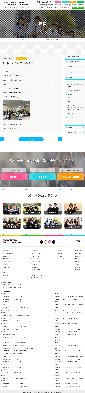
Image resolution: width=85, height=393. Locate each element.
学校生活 (70, 115)
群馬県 (3, 318)
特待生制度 (35, 273)
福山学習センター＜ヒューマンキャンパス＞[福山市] (68, 334)
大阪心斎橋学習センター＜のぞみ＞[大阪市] (67, 310)
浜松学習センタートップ (73, 56)
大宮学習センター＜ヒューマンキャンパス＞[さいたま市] (16, 326)
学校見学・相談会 (71, 177)
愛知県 (56, 294)
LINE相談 (80, 1)
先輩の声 (70, 67)
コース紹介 (5, 8)
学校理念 (56, 8)
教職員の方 (80, 4)
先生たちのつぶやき (73, 107)
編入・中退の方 (73, 4)
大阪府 (56, 307)
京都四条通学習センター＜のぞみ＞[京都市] (67, 318)
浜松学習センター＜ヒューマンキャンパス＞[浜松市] (15, 385)
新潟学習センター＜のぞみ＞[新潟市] (12, 366)
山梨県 (3, 374)
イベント (70, 95)
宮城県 (3, 304)
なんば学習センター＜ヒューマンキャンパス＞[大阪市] (69, 312)
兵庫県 (56, 320)
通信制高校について (8, 259)
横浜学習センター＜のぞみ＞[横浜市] (12, 361)
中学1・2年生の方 (79, 251)
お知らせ (70, 87)
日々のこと (71, 124)
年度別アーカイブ (72, 135)
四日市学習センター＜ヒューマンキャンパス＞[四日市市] (70, 304)
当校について (40, 8)
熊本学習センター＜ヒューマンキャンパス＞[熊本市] (68, 366)
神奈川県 (3, 355)
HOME (3, 40)
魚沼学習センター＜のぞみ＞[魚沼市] (12, 369)
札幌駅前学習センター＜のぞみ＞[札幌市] (13, 299)
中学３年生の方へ (79, 254)
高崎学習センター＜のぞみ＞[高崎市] (12, 320)
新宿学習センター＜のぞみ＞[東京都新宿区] (14, 345)
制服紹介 (5, 273)
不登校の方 (78, 270)
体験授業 (65, 1)
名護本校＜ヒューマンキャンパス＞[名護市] (66, 382)
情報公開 (5, 257)
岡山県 (56, 337)
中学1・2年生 (58, 4)
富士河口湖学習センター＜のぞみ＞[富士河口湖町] (15, 377)
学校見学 (73, 1)
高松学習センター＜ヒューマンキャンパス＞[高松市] (68, 345)
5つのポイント (49, 8)
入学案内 (22, 8)
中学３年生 (50, 4)
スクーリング (71, 99)
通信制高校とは (36, 270)
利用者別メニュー (36, 265)
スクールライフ (35, 257)
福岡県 (56, 353)
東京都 (3, 339)
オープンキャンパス (31, 8)
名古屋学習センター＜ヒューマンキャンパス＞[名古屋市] (70, 296)
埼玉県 (3, 323)
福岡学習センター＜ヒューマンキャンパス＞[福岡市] (68, 358)
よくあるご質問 (35, 267)
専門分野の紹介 (7, 267)
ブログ (70, 103)
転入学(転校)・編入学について (39, 254)
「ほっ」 (70, 83)
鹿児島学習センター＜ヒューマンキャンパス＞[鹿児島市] (70, 377)
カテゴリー (70, 77)
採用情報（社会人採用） (38, 275)
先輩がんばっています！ (74, 111)
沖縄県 (56, 380)
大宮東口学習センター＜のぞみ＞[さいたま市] (14, 329)
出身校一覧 (5, 275)
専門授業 (70, 119)
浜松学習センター (24, 40)
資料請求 (58, 1)
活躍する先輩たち (65, 8)
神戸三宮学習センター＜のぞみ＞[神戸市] (66, 323)
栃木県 (3, 312)
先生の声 (70, 72)
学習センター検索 (78, 7)
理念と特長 (5, 251)
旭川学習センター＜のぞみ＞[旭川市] (12, 302)
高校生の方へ (43, 4)
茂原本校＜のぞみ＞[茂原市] (10, 334)
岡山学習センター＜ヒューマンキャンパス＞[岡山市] (68, 339)
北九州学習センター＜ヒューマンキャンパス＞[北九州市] (70, 355)
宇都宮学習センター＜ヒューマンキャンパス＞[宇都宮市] (16, 315)
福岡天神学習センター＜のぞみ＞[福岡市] (66, 361)
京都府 (56, 315)
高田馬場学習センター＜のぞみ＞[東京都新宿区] (15, 342)
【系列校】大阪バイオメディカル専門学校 (12, 285)
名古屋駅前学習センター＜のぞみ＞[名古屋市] (67, 299)
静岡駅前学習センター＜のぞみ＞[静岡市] (13, 382)
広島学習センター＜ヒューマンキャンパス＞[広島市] (68, 329)
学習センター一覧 (12, 40)
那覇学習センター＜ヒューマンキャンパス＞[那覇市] (68, 385)
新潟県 (3, 363)
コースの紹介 (6, 265)
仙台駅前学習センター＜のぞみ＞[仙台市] (13, 310)
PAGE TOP (80, 242)
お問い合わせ (61, 259)
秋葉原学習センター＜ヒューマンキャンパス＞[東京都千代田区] (18, 347)
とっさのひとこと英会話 (74, 91)
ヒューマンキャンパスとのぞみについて (12, 254)
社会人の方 (78, 262)
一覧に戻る (31, 139)
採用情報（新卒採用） (37, 278)
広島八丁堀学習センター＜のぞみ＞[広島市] (67, 331)
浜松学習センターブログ (38, 40)
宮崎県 (56, 369)
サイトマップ (61, 262)
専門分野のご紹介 (14, 8)
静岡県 (3, 380)
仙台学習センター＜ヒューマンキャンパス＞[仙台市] (15, 307)
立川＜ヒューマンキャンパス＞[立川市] (12, 353)
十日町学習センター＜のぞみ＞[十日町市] (13, 371)
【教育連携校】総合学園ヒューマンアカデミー (13, 287)
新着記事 (70, 130)
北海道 (3, 294)
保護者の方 (65, 4)
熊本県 (56, 363)
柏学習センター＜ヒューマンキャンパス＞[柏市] (14, 337)
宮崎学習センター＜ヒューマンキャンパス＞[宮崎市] (68, 371)
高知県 (56, 347)
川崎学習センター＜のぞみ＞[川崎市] (12, 358)
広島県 (56, 326)
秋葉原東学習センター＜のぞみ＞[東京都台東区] (15, 350)
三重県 (56, 302)
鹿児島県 (57, 374)
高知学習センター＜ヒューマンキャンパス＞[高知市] (68, 350)
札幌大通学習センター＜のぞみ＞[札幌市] (13, 296)
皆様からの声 (35, 259)
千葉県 (3, 331)
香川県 (56, 342)
